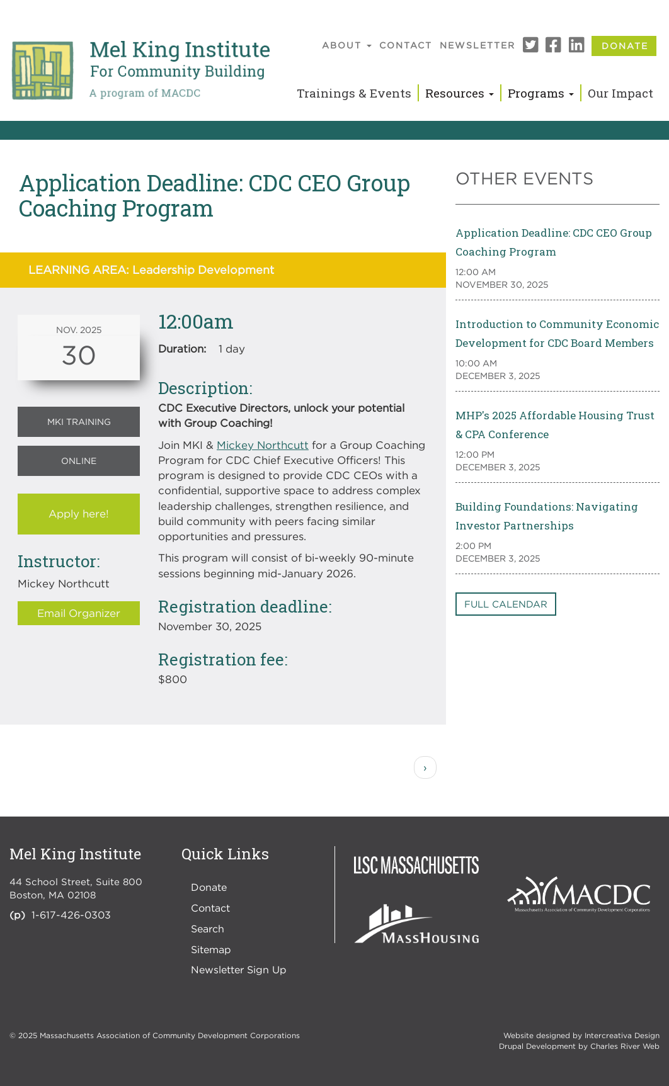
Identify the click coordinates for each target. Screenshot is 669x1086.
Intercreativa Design (622, 1035)
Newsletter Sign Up (239, 969)
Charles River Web (625, 1046)
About (347, 45)
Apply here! (79, 513)
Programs (541, 93)
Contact (405, 45)
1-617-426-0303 (71, 914)
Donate (625, 45)
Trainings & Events (354, 93)
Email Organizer (78, 613)
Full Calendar (505, 604)
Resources (459, 93)
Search (207, 928)
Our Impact (620, 93)
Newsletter (477, 45)
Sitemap (211, 949)
